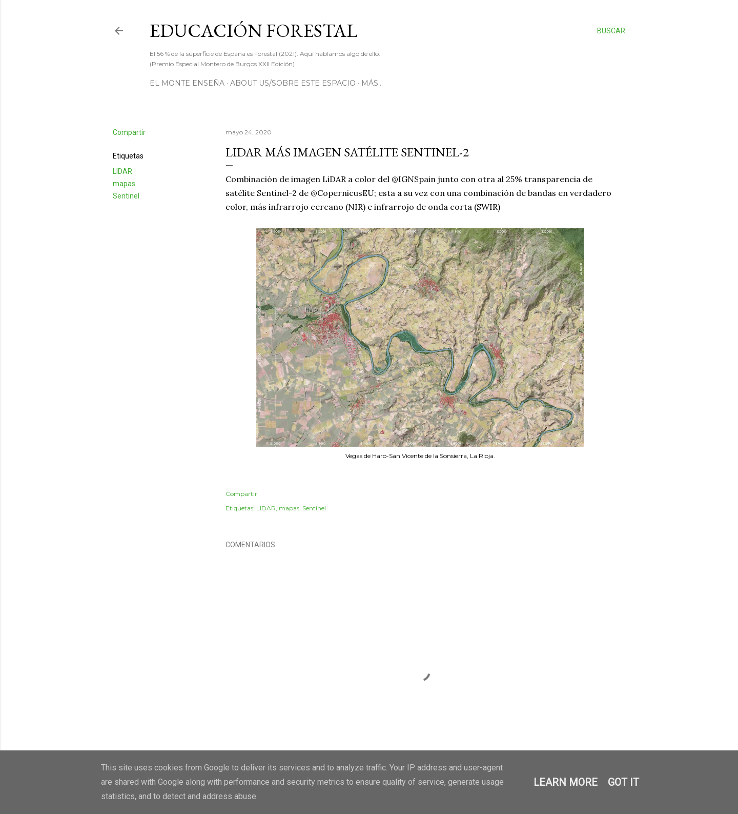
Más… (372, 83)
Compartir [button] (129, 132)
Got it (623, 782)
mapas (124, 184)
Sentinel (126, 196)
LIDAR (122, 171)
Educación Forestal (253, 30)
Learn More (566, 782)
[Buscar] (611, 30)
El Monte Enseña (187, 83)
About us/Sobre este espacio (293, 83)
